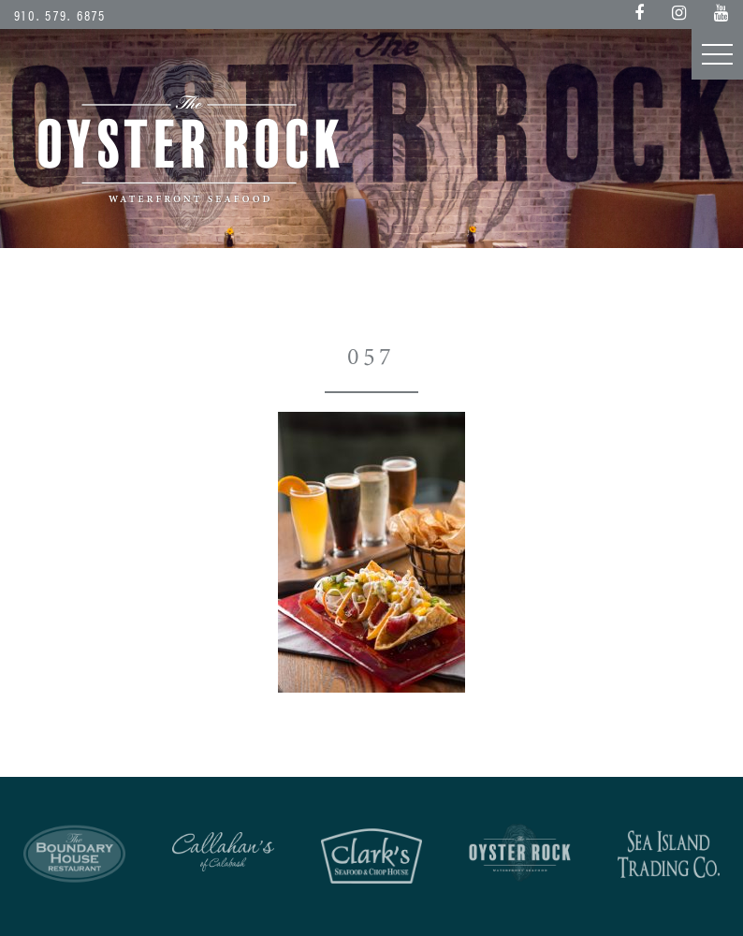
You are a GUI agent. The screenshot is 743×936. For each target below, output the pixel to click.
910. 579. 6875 (60, 14)
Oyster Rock (189, 145)
